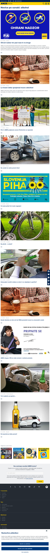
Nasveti (3, 518)
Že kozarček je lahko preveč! (9, 434)
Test (2, 502)
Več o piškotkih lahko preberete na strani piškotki (32, 539)
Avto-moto (4, 494)
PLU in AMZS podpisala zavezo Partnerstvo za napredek (17, 130)
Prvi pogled (4, 528)
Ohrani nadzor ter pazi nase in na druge (16, 42)
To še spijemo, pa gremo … (8, 396)
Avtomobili (4, 525)
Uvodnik (4, 493)
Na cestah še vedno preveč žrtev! (10, 168)
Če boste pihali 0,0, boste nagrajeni (11, 206)
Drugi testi (4, 510)
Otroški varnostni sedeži (7, 506)
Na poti (3, 520)
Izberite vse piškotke (25, 544)
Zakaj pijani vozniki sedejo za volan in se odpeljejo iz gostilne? (19, 282)
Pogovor (4, 496)
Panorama (4, 527)
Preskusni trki (5, 509)
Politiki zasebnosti (29, 478)
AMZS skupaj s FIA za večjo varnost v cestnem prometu (16, 358)
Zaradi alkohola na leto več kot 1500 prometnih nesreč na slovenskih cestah (22, 320)
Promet (3, 517)
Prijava (40, 481)
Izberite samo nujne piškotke (25, 548)
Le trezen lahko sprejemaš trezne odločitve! (17, 87)
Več (1, 52)
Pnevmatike (4, 504)
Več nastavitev (25, 552)
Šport (3, 497)
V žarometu (4, 491)
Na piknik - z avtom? (6, 244)
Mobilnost (3, 515)
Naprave (4, 507)
